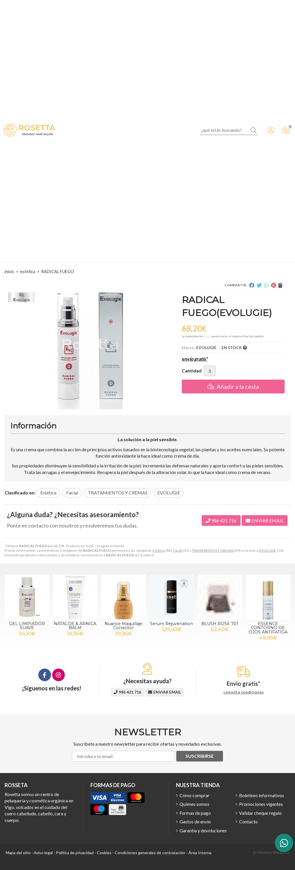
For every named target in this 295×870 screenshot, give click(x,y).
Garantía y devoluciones (203, 830)
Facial (177, 550)
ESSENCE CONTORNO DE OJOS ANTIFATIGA (268, 628)
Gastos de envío (195, 821)
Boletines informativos (261, 795)
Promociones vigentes (261, 804)
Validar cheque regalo (260, 813)
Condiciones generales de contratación (150, 852)
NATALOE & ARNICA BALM (75, 625)
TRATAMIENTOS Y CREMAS (213, 550)
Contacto (248, 821)
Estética (158, 550)
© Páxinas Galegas (271, 853)
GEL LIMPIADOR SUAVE (27, 625)
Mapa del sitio (18, 852)
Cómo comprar (194, 795)
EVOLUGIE (267, 550)
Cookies (104, 852)
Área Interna (199, 852)
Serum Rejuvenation (171, 623)
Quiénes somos (194, 804)
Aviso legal (43, 852)
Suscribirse (200, 756)
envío (207, 336)
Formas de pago (195, 813)
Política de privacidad (75, 852)
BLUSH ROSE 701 (219, 623)
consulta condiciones (243, 692)
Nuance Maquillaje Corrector (123, 625)
